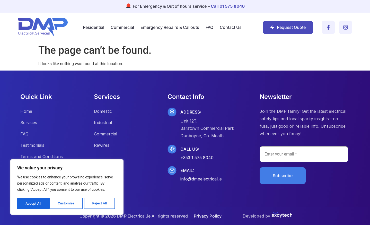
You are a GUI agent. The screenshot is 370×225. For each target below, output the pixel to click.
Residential (93, 27)
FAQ (209, 27)
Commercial (122, 27)
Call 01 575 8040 (228, 6)
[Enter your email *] (304, 154)
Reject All (67, 204)
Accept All (100, 204)
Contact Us (231, 27)
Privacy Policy (208, 216)
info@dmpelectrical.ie (201, 178)
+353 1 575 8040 (197, 157)
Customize (33, 204)
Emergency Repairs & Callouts (169, 27)
